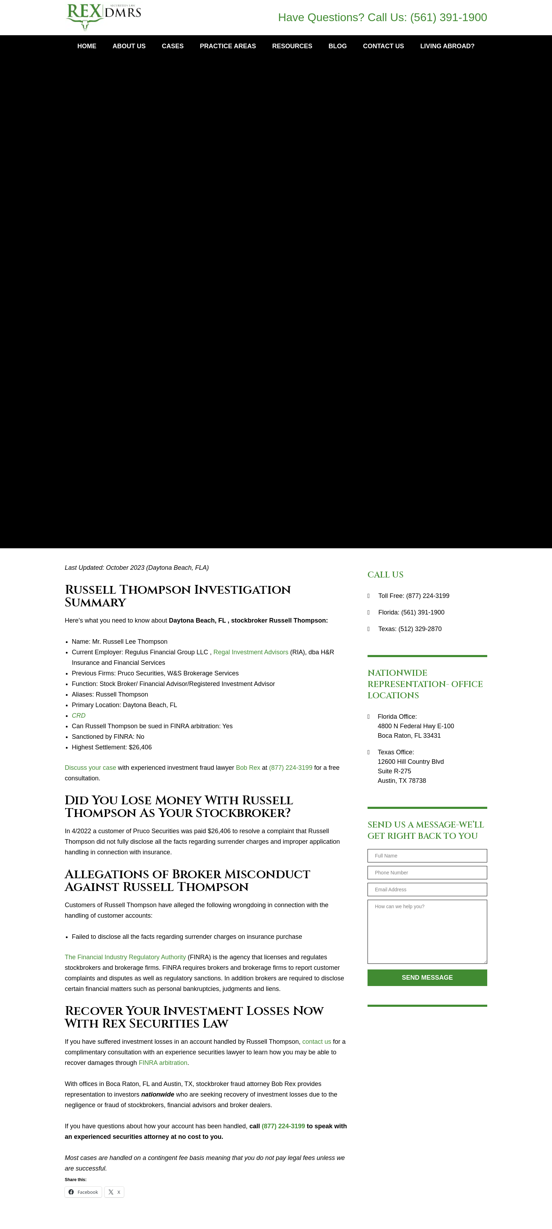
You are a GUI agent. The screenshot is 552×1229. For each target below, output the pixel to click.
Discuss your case (90, 767)
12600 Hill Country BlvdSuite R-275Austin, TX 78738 (411, 771)
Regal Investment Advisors (250, 652)
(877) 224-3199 (290, 767)
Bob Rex (248, 767)
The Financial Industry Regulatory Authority (125, 957)
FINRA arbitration (163, 1062)
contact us (316, 1041)
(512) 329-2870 (420, 628)
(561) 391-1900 (448, 17)
